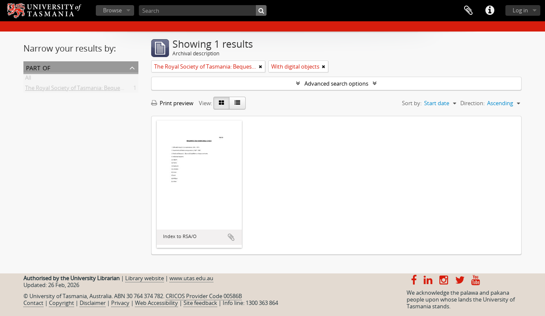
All (28, 79)
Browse (112, 10)
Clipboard (468, 10)
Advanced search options (336, 83)
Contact (33, 303)
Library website (144, 278)
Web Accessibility (156, 303)
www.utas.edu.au (191, 278)
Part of (38, 67)
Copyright (61, 303)
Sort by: (412, 103)
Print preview (172, 103)
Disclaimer (93, 303)
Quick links (489, 10)
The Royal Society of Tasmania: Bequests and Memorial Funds (103, 89)
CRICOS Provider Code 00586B (204, 296)
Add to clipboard (231, 237)
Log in (520, 10)
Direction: (472, 103)
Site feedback (200, 303)
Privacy (120, 303)
